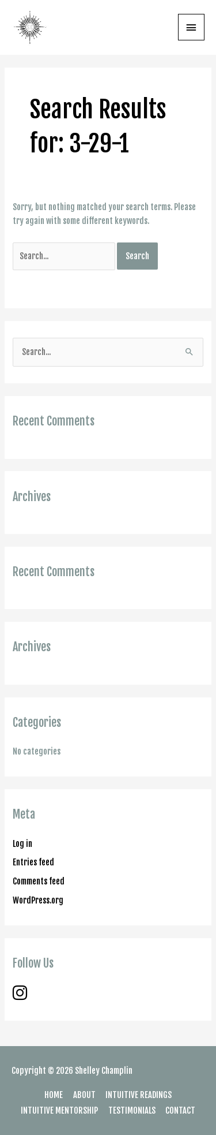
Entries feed (33, 862)
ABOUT (84, 1094)
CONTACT (180, 1110)
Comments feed (39, 881)
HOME (53, 1094)
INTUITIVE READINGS (138, 1094)
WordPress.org (38, 900)
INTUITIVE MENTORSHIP (59, 1110)
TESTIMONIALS (132, 1110)
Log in (22, 843)
